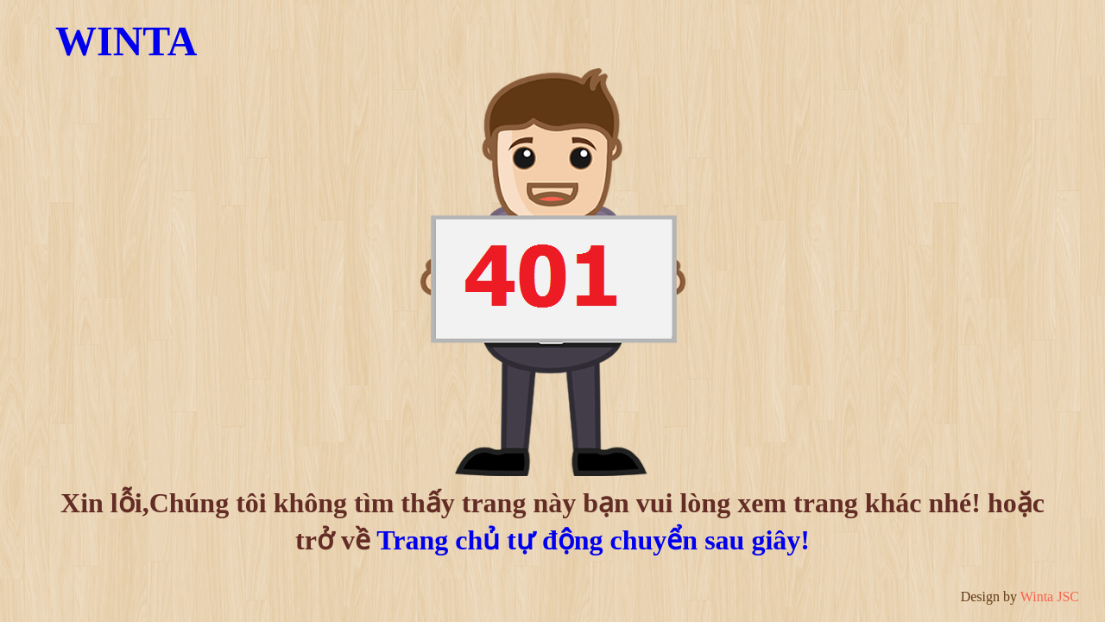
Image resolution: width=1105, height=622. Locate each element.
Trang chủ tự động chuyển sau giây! (593, 539)
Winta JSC (1049, 596)
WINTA (126, 41)
